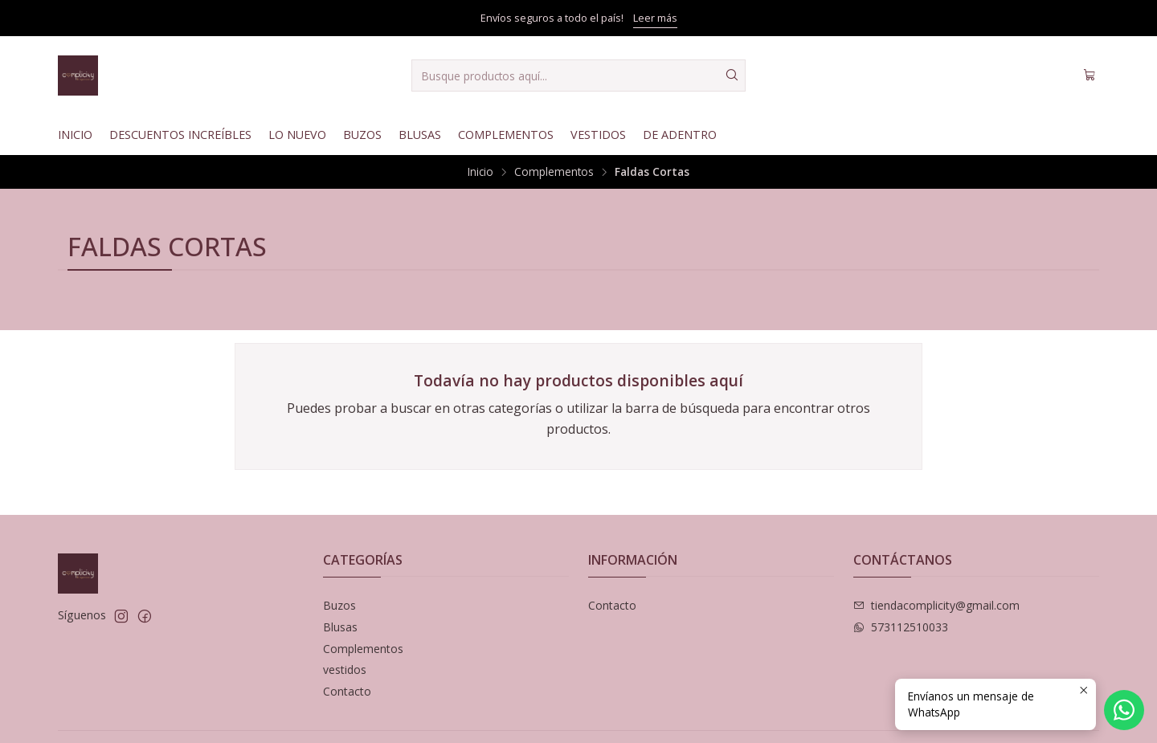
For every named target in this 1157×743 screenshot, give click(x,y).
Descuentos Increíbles (180, 134)
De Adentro (680, 134)
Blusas (420, 134)
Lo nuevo (297, 134)
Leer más (655, 17)
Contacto (347, 691)
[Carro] (1089, 75)
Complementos (506, 134)
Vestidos (598, 134)
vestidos (344, 669)
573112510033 (900, 627)
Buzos (362, 134)
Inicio (75, 134)
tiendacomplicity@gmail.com (936, 605)
